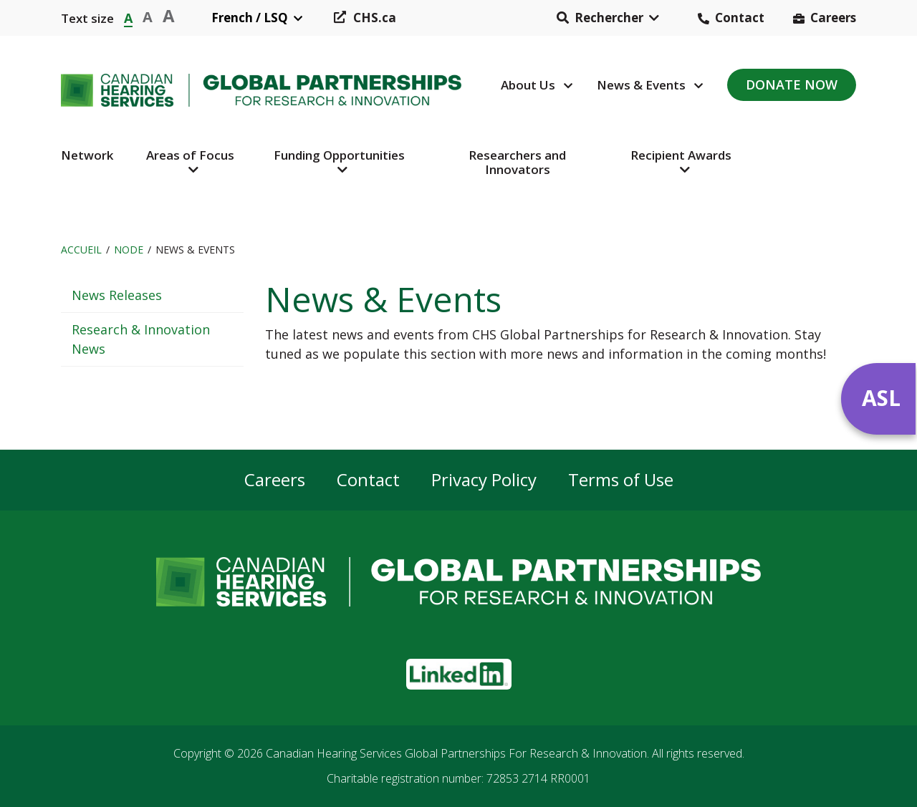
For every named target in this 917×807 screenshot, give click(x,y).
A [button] (128, 16)
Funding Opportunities (339, 155)
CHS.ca (374, 17)
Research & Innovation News (141, 339)
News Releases (117, 295)
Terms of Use (620, 480)
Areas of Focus (190, 155)
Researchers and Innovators (517, 162)
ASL (881, 397)
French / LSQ (249, 17)
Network (87, 155)
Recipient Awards (680, 155)
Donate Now (791, 84)
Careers (833, 17)
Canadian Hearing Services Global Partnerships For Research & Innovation (456, 753)
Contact (739, 17)
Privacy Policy (484, 480)
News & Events (641, 85)
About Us (528, 85)
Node (128, 249)
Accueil (81, 249)
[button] (608, 18)
